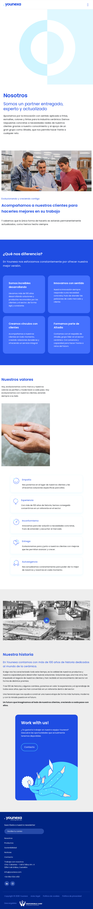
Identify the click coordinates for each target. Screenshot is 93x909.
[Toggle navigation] (88, 4)
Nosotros (8, 838)
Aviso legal (35, 896)
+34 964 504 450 (11, 877)
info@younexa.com (12, 872)
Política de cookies (51, 896)
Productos (8, 843)
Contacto (29, 747)
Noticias (8, 852)
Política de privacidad (71, 896)
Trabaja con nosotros (14, 862)
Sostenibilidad (10, 847)
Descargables (10, 903)
